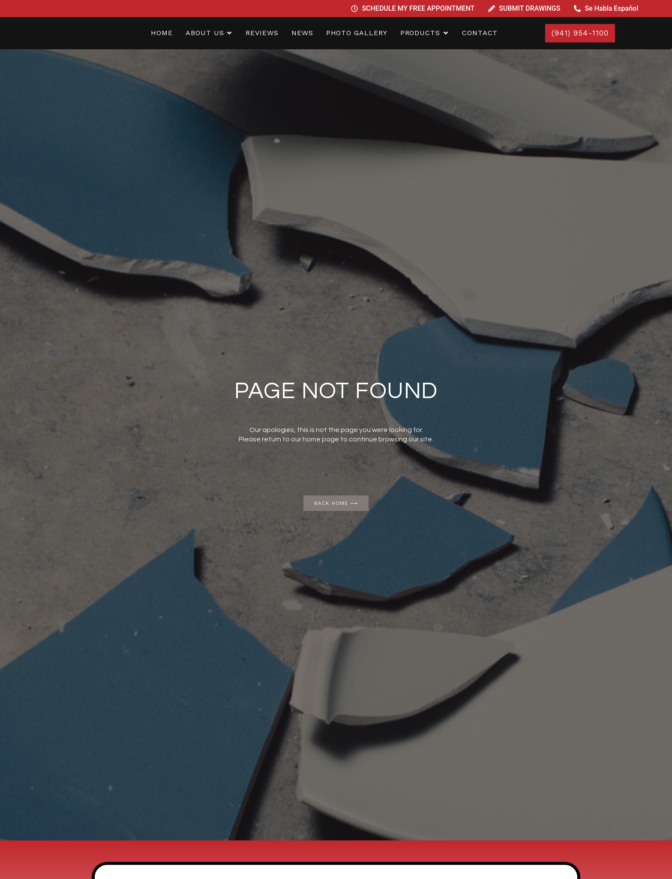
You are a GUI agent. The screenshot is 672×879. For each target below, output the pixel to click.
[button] (229, 33)
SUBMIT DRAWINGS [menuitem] (529, 8)
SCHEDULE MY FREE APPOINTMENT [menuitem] (418, 8)
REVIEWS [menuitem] (262, 33)
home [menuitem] (162, 33)
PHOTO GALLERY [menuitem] (356, 33)
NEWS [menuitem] (302, 33)
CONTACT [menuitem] (480, 33)
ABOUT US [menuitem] (205, 33)
